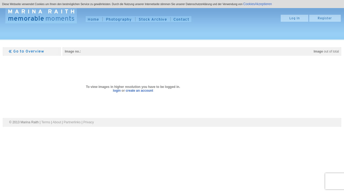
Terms (45, 122)
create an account (139, 90)
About (57, 122)
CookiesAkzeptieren (257, 4)
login (117, 90)
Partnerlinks (72, 122)
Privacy (88, 122)
